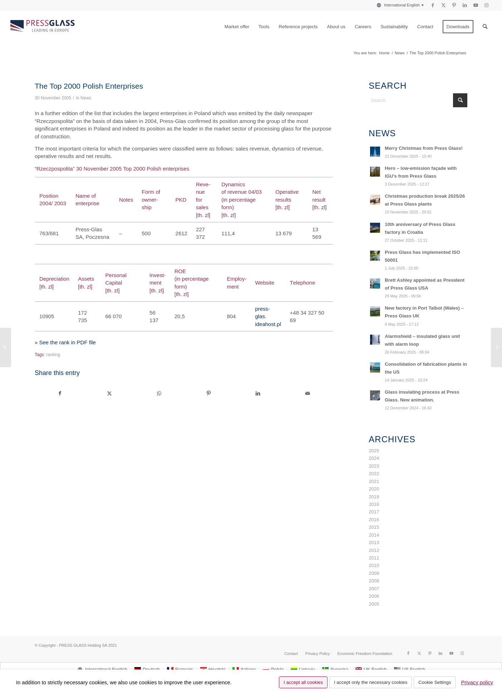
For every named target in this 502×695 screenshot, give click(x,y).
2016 (374, 519)
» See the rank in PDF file (65, 342)
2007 (374, 588)
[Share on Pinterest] (208, 393)
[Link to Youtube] (476, 5)
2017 (374, 511)
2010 (374, 565)
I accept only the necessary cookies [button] (370, 682)
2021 (374, 481)
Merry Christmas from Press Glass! (423, 148)
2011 (374, 558)
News (85, 97)
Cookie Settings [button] (434, 682)
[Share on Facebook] (60, 393)
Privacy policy (477, 682)
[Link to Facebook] (433, 5)
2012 (374, 550)
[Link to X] (443, 5)
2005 (374, 604)
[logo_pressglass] (44, 27)
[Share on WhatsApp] (159, 393)
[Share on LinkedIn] (258, 393)
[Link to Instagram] (486, 5)
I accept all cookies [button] (303, 682)
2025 (374, 450)
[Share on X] (109, 393)
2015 (374, 527)
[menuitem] (398, 5)
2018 (374, 504)
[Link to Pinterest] (454, 5)
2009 (374, 573)
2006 (374, 596)
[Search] (485, 27)
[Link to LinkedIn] (465, 5)
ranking (53, 354)
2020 (374, 489)
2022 (374, 473)
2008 (374, 580)
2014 (374, 535)
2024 (374, 458)
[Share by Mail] (308, 393)
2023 (374, 466)
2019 (374, 496)
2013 (374, 542)
